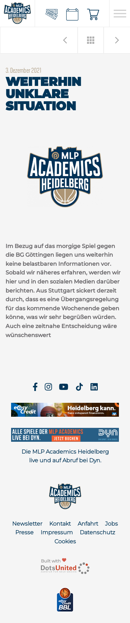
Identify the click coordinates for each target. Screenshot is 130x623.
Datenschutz (97, 532)
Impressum (57, 532)
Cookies (65, 541)
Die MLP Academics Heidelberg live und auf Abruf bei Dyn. (65, 456)
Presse (24, 532)
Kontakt (60, 523)
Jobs (111, 523)
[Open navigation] (120, 13)
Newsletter (27, 523)
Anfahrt (88, 523)
